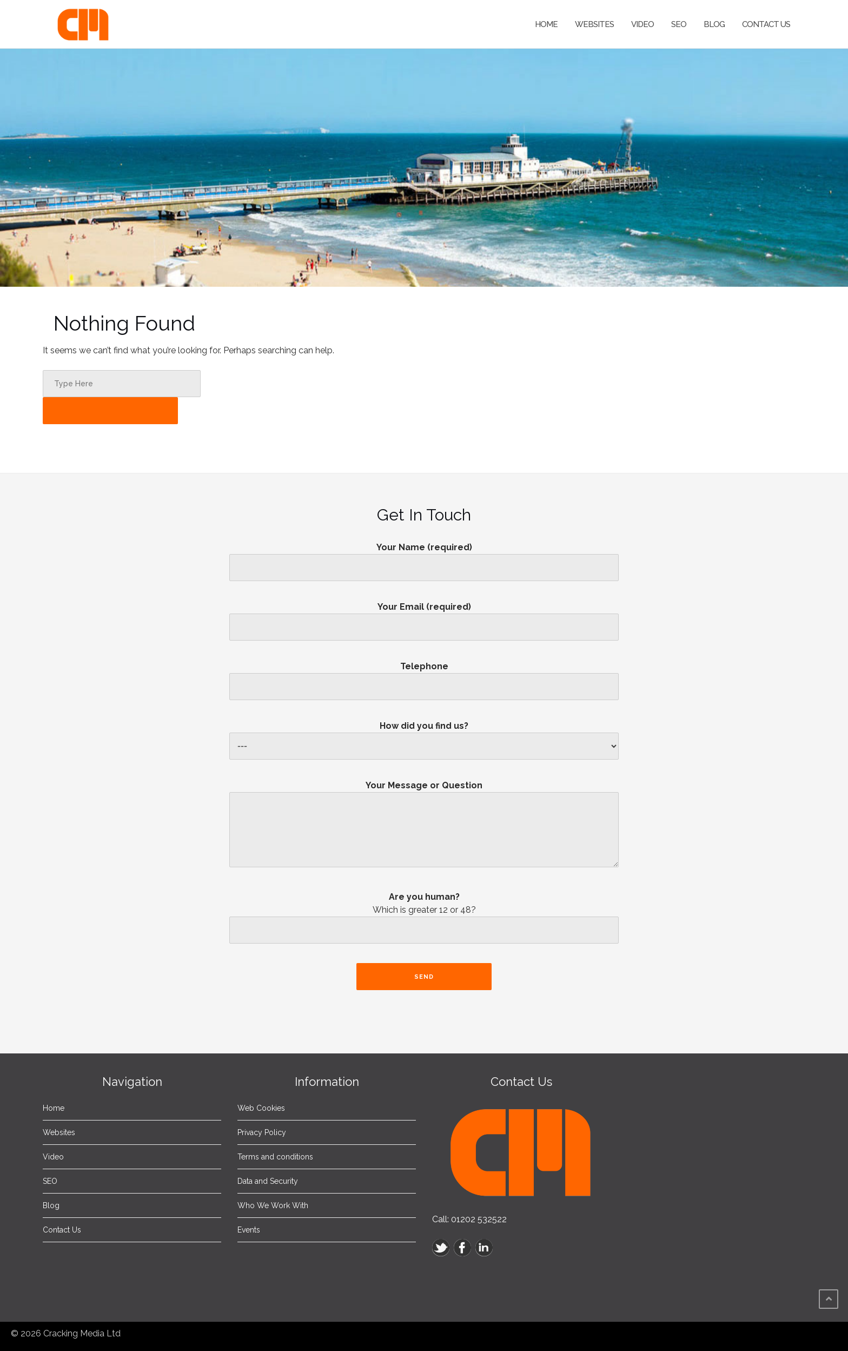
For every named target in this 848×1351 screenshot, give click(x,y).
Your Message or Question (424, 828)
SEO (678, 24)
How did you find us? (424, 736)
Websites (594, 24)
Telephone (424, 676)
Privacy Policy (261, 1132)
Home (546, 24)
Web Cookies (261, 1108)
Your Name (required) (424, 557)
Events (248, 1229)
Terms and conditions (275, 1156)
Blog (714, 24)
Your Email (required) (424, 617)
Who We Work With (272, 1205)
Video (642, 24)
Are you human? (424, 921)
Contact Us (766, 24)
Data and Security (267, 1181)
